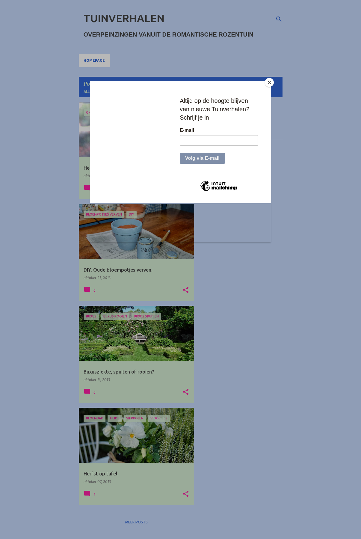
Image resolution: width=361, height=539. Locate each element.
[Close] (269, 82)
